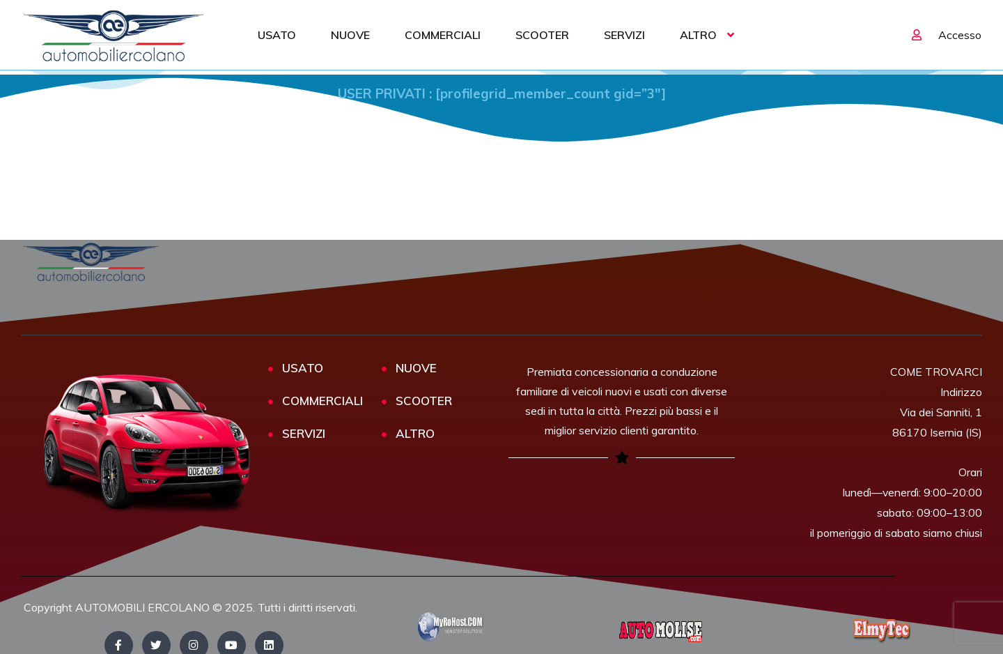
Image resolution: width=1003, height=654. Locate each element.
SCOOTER (542, 35)
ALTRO (698, 35)
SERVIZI (624, 35)
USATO (277, 35)
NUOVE (350, 35)
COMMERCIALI (443, 35)
